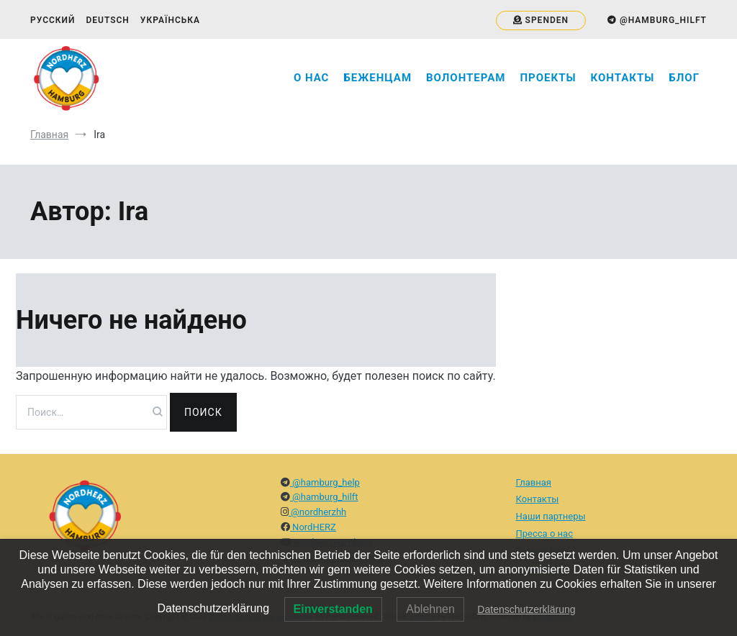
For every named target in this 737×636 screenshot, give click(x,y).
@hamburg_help (325, 482)
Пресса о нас (544, 533)
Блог (684, 77)
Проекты (548, 77)
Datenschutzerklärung (526, 609)
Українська (170, 20)
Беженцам (377, 77)
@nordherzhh (317, 511)
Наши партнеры (551, 516)
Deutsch (107, 20)
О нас (312, 77)
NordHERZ (313, 527)
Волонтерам (465, 77)
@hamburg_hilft (324, 496)
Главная (533, 482)
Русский (52, 20)
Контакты (623, 77)
